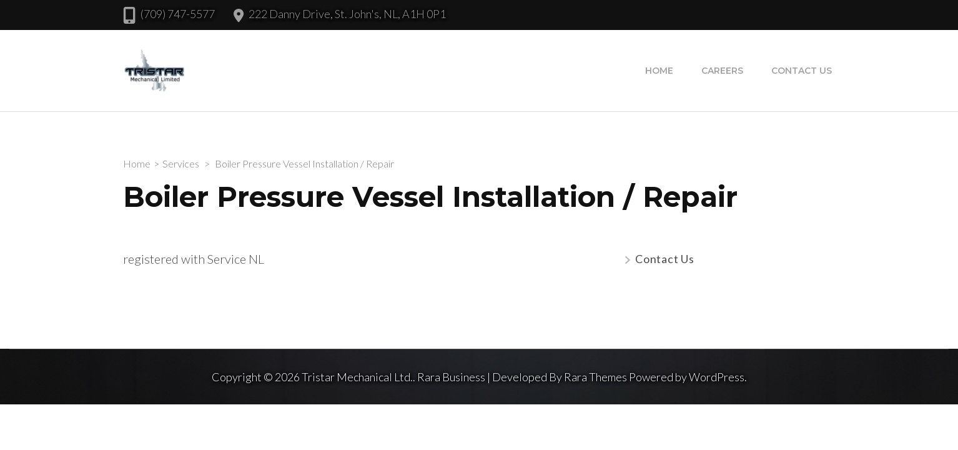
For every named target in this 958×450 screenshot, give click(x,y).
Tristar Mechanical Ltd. (357, 377)
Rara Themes (595, 377)
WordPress (716, 377)
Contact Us (801, 70)
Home (659, 70)
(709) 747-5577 (178, 14)
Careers (722, 70)
